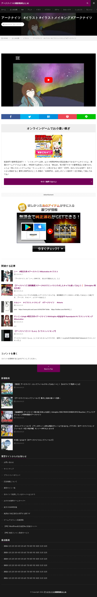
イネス (38, 10)
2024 (6, 559)
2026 (6, 546)
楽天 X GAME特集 (10, 507)
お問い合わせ (9, 462)
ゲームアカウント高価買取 (14, 520)
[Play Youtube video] (48, 80)
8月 (31, 552)
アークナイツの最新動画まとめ (55, 592)
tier (22, 10)
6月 (25, 552)
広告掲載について (10, 481)
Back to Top (48, 369)
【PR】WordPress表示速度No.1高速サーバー (20, 526)
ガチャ (57, 10)
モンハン (89, 10)
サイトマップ (9, 469)
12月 (45, 552)
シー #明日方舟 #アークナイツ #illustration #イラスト (36, 271)
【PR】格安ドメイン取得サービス (16, 533)
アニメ (30, 10)
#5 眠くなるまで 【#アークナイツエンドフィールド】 (34, 440)
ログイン (22, 359)
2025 (6, 552)
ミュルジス (78, 10)
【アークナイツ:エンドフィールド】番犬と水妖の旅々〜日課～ (37, 398)
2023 (6, 565)
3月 (15, 546)
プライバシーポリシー (12, 475)
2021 (6, 578)
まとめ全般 (13, 10)
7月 (28, 552)
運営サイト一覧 (9, 488)
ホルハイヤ (67, 10)
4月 (19, 546)
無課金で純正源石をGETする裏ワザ (17, 513)
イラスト (48, 10)
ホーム (3, 10)
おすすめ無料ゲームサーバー (14, 501)
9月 (34, 552)
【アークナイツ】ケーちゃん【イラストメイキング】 (35, 331)
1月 (10, 546)
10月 (37, 552)
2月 (13, 546)
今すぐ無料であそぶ (49, 182)
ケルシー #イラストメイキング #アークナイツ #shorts (38, 302)
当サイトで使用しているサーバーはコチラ (19, 494)
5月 (22, 552)
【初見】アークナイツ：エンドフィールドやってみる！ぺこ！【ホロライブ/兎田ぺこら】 (47, 384)
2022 (6, 572)
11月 (41, 552)
